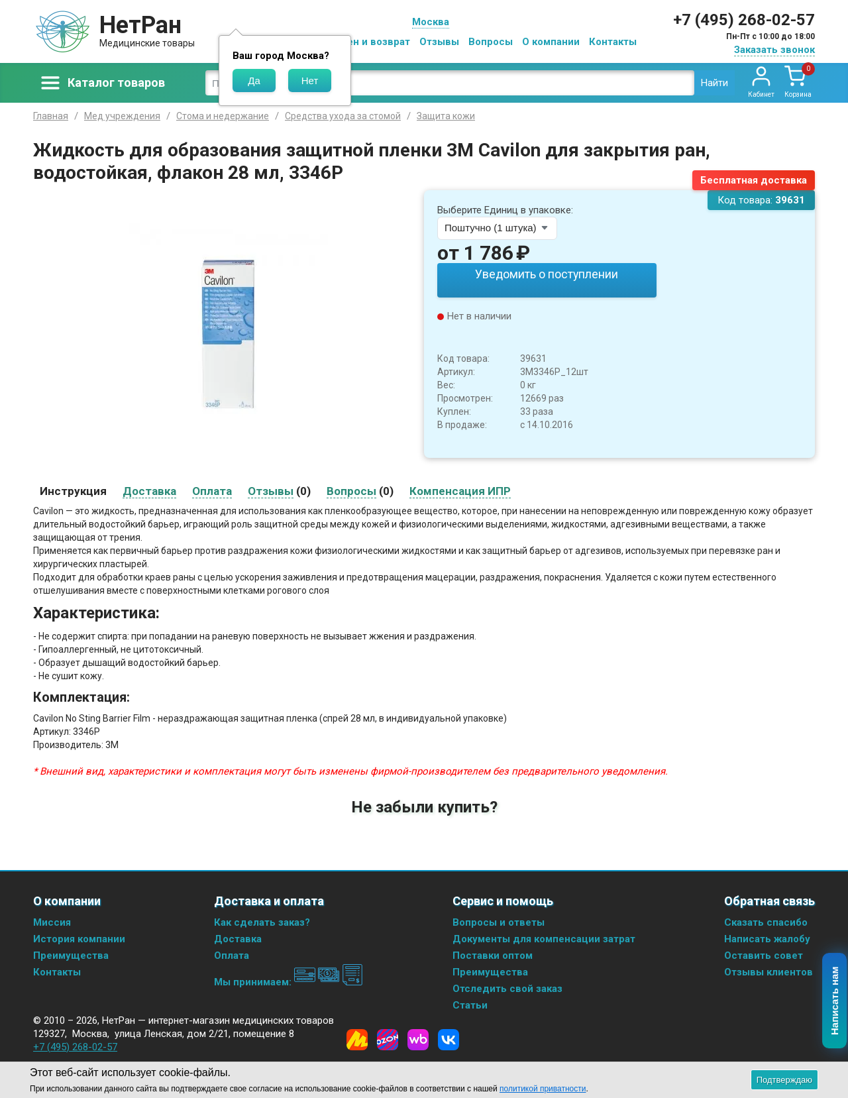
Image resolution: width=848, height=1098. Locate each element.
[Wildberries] (418, 1037)
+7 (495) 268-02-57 (744, 20)
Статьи (470, 1003)
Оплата (231, 954)
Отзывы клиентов (768, 970)
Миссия (52, 920)
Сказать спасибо (766, 920)
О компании (551, 42)
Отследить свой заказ (507, 987)
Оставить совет (763, 954)
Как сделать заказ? (262, 920)
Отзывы (439, 42)
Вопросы (490, 42)
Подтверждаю (784, 1080)
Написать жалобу (767, 937)
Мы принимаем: (288, 980)
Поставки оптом (492, 954)
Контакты (613, 42)
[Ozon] (387, 1037)
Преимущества (71, 954)
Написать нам (835, 1001)
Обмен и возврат (368, 42)
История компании (79, 937)
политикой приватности (543, 1088)
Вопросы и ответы (498, 920)
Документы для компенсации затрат (543, 937)
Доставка (238, 937)
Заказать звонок (774, 50)
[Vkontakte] (448, 1037)
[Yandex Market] (357, 1037)
